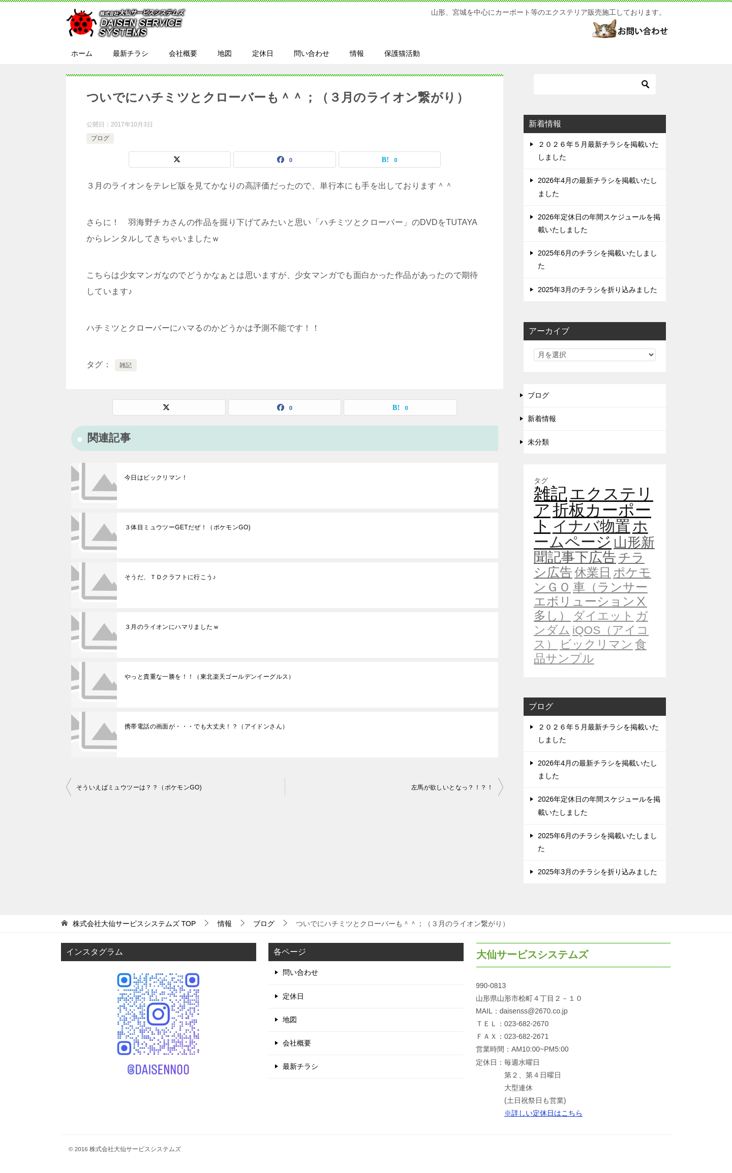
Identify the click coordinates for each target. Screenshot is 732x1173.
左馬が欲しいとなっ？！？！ (452, 787)
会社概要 (183, 53)
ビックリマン (596, 644)
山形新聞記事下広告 (594, 550)
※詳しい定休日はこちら (543, 1113)
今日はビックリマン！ (156, 477)
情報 (357, 53)
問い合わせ (311, 53)
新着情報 (542, 419)
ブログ (100, 138)
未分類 (538, 442)
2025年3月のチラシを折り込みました (597, 290)
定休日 (262, 53)
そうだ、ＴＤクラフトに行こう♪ (170, 577)
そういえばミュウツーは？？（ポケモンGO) (139, 787)
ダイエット (603, 615)
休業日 (592, 572)
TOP (134, 924)
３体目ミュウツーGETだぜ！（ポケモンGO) (188, 527)
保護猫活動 (402, 53)
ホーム (82, 53)
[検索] (595, 84)
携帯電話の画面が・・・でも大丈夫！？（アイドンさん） (206, 726)
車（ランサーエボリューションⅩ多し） (591, 601)
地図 (225, 53)
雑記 (125, 365)
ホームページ (591, 534)
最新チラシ (130, 53)
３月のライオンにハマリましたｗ (172, 626)
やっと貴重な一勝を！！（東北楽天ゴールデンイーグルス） (210, 676)
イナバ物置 (591, 526)
